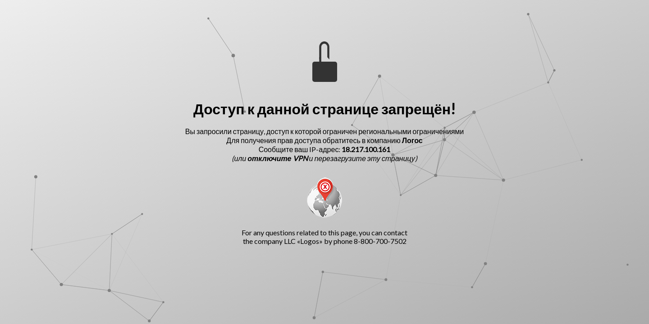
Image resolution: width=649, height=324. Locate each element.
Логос (412, 140)
